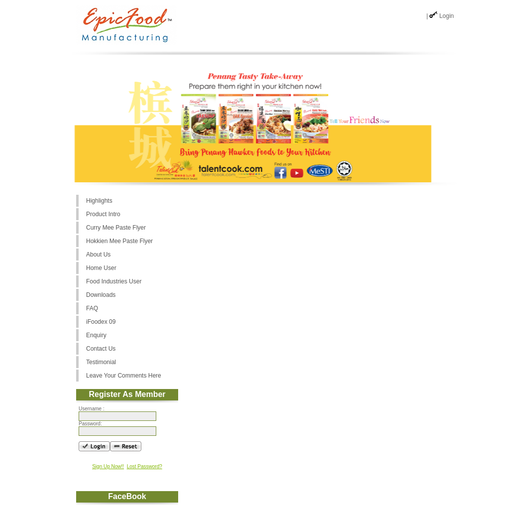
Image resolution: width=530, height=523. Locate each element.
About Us (98, 254)
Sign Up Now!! (108, 466)
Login (446, 15)
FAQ (92, 308)
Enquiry (96, 335)
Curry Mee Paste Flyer (116, 227)
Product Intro (103, 214)
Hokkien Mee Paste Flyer (119, 241)
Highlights (99, 200)
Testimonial (101, 362)
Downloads (100, 294)
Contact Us (100, 348)
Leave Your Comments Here (123, 375)
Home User (101, 267)
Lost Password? (144, 466)
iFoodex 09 (100, 321)
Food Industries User (113, 281)
